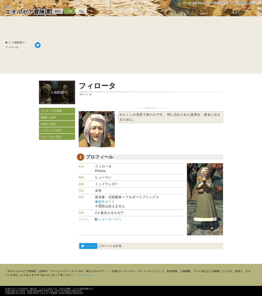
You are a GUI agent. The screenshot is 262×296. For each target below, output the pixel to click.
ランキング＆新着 (51, 110)
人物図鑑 (17, 42)
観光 (57, 11)
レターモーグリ (110, 219)
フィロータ (11, 47)
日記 (81, 11)
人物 (69, 11)
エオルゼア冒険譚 (27, 10)
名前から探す (48, 123)
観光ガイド (106, 201)
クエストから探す (51, 130)
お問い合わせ (84, 274)
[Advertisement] (149, 45)
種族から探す (48, 117)
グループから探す (51, 136)
